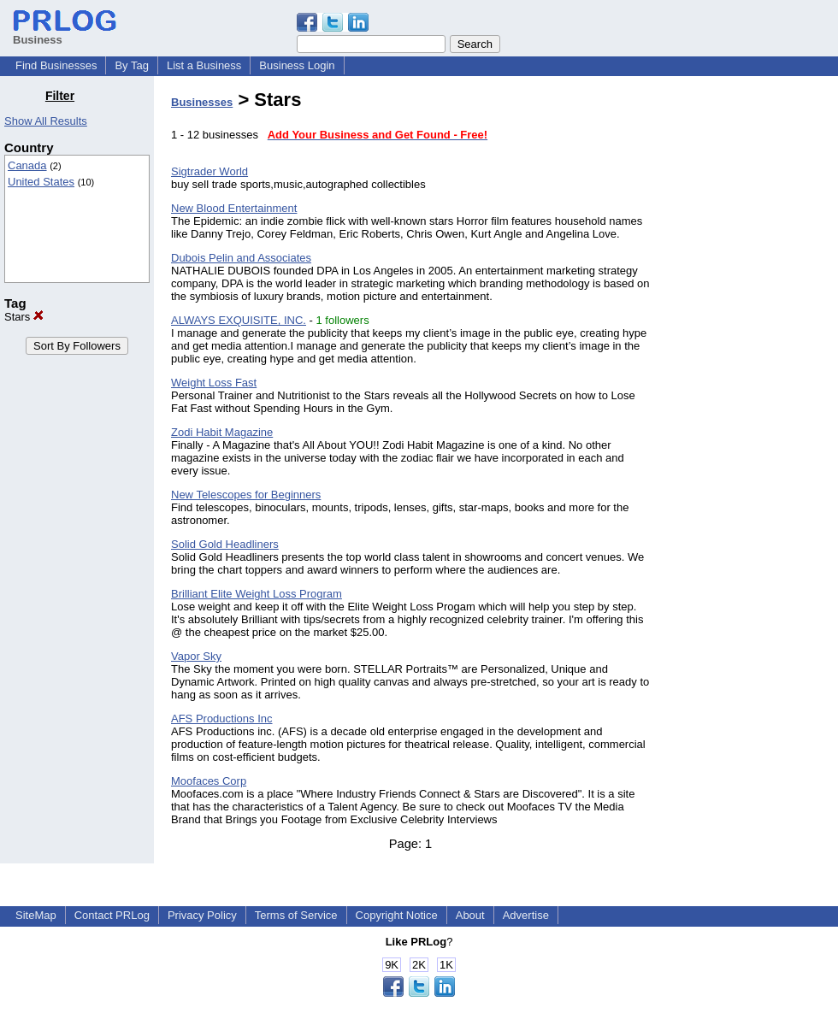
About (470, 915)
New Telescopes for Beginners (246, 494)
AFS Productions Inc (222, 718)
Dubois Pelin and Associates (241, 257)
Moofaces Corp (208, 781)
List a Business (204, 65)
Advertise (526, 915)
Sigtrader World (209, 171)
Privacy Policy (202, 915)
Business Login (296, 65)
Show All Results (45, 121)
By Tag (132, 65)
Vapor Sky (196, 656)
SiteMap (35, 915)
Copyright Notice (397, 915)
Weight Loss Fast (214, 382)
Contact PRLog (112, 915)
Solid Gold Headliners (225, 544)
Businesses (202, 102)
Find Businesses (56, 65)
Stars (24, 316)
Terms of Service (296, 915)
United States (41, 181)
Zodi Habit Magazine (222, 432)
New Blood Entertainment (234, 208)
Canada (27, 165)
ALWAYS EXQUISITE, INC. (238, 320)
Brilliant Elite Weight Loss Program (256, 593)
